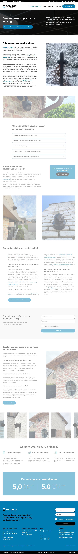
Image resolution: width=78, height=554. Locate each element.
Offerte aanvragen (69, 6)
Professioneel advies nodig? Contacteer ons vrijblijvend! (17, 26)
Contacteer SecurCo (62, 175)
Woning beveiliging (34, 6)
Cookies (40, 552)
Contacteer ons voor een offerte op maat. (19, 300)
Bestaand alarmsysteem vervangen (66, 535)
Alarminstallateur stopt (65, 537)
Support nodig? (21, 1)
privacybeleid (55, 327)
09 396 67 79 (68, 1)
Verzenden (58, 331)
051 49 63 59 (53, 1)
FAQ (10, 1)
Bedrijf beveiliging (49, 6)
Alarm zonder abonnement (66, 532)
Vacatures (5, 1)
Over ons (14, 1)
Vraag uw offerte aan (9, 403)
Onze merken (63, 530)
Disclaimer (51, 552)
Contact (58, 6)
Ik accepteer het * (51, 327)
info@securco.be (46, 531)
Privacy (45, 552)
